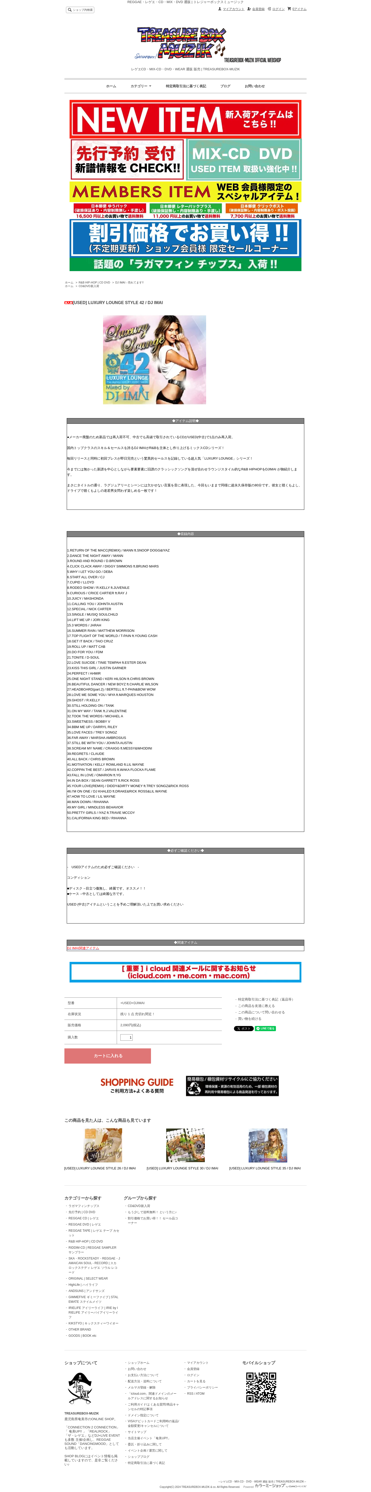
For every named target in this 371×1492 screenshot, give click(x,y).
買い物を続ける (250, 1019)
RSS (190, 1393)
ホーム (111, 86)
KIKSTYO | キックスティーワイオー (94, 1323)
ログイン (278, 9)
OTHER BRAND (80, 1329)
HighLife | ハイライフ (83, 1285)
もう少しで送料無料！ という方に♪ (152, 1212)
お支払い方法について (143, 1375)
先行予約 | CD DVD (82, 1212)
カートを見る (196, 1381)
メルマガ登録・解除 (142, 1387)
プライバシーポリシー (202, 1387)
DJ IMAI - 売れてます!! (129, 282)
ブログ (225, 86)
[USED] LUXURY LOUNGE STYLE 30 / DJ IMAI (182, 1168)
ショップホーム (138, 1363)
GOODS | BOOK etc (82, 1336)
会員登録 (258, 9)
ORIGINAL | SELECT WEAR (88, 1278)
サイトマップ (137, 1432)
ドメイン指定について (143, 1415)
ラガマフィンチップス (84, 1206)
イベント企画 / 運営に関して (147, 1450)
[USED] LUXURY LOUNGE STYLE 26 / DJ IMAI (100, 1168)
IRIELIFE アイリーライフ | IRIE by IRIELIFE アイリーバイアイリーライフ (93, 1312)
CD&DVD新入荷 (89, 286)
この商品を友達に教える (256, 1006)
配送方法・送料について (145, 1381)
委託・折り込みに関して (145, 1444)
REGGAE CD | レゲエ (84, 1218)
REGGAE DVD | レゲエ (85, 1224)
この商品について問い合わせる (261, 1012)
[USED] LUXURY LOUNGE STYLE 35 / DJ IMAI (265, 1168)
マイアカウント (233, 9)
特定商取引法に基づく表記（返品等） (266, 999)
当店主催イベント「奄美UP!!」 (149, 1438)
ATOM (200, 1393)
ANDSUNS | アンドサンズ (87, 1291)
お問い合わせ (255, 86)
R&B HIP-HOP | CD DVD (94, 282)
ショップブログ (138, 1457)
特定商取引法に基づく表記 (186, 86)
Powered (275, 1487)
